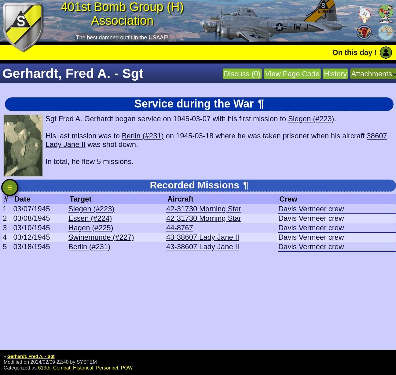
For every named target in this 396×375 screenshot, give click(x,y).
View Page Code (292, 74)
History (335, 74)
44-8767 (179, 228)
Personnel (107, 367)
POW (126, 367)
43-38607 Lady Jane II (202, 237)
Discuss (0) (242, 74)
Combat (61, 367)
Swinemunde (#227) (101, 237)
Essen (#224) (90, 218)
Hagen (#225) (90, 228)
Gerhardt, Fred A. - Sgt (31, 356)
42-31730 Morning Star (203, 209)
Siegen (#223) (311, 119)
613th (44, 367)
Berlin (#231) (142, 136)
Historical (83, 367)
